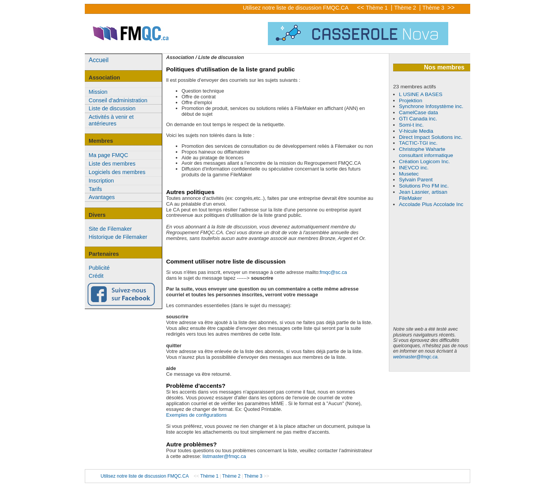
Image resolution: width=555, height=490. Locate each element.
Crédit (96, 276)
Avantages (102, 197)
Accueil (99, 60)
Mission (98, 92)
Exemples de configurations (196, 415)
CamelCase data (418, 112)
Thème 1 (377, 8)
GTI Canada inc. (418, 119)
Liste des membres (112, 164)
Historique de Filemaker (118, 237)
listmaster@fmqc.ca (224, 456)
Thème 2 (406, 8)
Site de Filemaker (110, 229)
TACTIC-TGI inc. (418, 143)
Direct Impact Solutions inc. (430, 137)
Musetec (409, 174)
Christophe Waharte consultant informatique (426, 152)
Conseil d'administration (118, 100)
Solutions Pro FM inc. (424, 186)
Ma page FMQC (108, 155)
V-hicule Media (416, 131)
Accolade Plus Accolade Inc (431, 204)
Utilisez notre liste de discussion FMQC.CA (295, 8)
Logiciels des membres (117, 172)
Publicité (99, 268)
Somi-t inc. (411, 125)
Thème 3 (434, 8)
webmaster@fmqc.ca (415, 357)
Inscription (101, 180)
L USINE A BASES (420, 94)
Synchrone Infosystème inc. (431, 106)
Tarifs (95, 189)
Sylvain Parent (416, 179)
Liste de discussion (112, 108)
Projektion (410, 100)
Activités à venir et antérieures (111, 120)
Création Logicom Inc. (424, 161)
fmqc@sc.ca (333, 272)
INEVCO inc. (414, 168)
